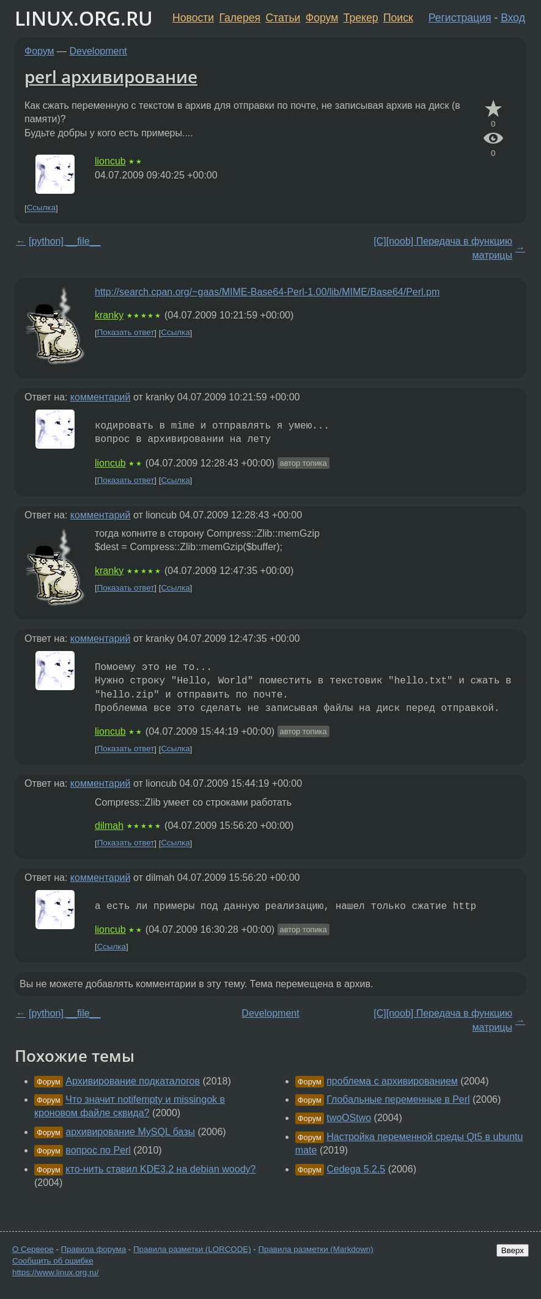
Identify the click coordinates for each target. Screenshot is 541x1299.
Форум (322, 18)
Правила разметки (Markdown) (315, 1249)
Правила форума (94, 1249)
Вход (513, 18)
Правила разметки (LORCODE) (192, 1249)
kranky (109, 315)
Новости (193, 18)
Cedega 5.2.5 (355, 1169)
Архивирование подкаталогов (132, 1081)
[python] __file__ (64, 241)
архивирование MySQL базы (130, 1132)
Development (98, 51)
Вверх (512, 1250)
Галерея (239, 18)
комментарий (100, 397)
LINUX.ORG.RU (84, 18)
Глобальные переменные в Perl (397, 1099)
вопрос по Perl (98, 1150)
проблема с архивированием (392, 1081)
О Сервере (33, 1249)
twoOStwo (348, 1118)
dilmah (109, 825)
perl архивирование (110, 76)
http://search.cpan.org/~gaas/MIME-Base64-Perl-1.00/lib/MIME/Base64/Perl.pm (267, 292)
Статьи (282, 18)
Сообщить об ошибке (53, 1260)
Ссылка (41, 208)
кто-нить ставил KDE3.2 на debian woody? (160, 1169)
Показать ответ (126, 332)
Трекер (361, 18)
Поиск (398, 18)
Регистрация (460, 18)
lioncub (110, 161)
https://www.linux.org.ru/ (55, 1272)
